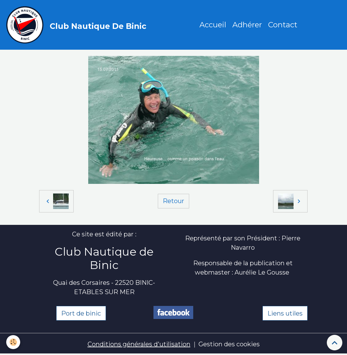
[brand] (77, 24)
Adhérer (247, 24)
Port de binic (81, 313)
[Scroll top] (334, 342)
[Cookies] (13, 342)
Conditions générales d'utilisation (139, 344)
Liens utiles (285, 313)
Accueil (212, 24)
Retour (173, 201)
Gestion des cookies (229, 344)
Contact (282, 24)
